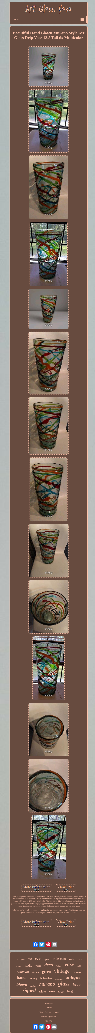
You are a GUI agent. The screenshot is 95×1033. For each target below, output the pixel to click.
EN (46, 1021)
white (42, 991)
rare (52, 991)
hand (21, 977)
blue (77, 984)
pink (23, 959)
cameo (77, 972)
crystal (46, 959)
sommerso (59, 979)
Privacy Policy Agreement (49, 1012)
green (46, 971)
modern (33, 986)
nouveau (23, 972)
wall (16, 960)
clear (18, 966)
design (35, 972)
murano (47, 984)
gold (79, 966)
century (33, 978)
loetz (38, 959)
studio (28, 965)
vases (38, 965)
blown (22, 984)
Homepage (48, 1003)
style (71, 959)
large (71, 991)
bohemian (46, 978)
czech (79, 959)
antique (73, 977)
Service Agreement (48, 1017)
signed (29, 990)
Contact (48, 1008)
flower (61, 992)
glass (64, 984)
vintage (61, 971)
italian (58, 966)
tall (30, 959)
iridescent (59, 959)
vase (69, 964)
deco (48, 964)
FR (50, 1021)
